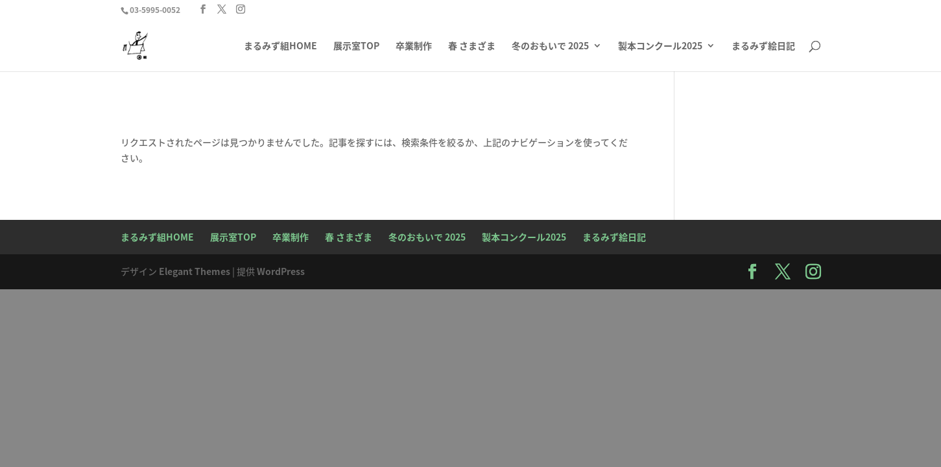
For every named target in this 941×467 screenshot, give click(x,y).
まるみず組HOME (280, 46)
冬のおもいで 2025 (550, 46)
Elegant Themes (194, 271)
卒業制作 (414, 46)
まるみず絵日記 (763, 46)
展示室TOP (356, 46)
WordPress (281, 271)
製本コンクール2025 (660, 46)
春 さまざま (471, 46)
